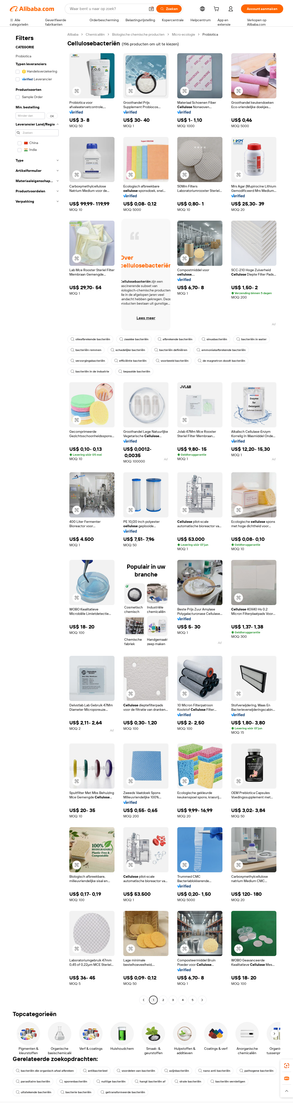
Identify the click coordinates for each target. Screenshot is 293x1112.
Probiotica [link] (210, 34)
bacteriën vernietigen (227, 1081)
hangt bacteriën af (150, 1081)
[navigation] (37, 517)
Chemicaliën (95, 34)
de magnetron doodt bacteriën (221, 361)
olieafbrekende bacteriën (90, 339)
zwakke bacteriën (133, 339)
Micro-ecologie (183, 34)
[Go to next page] (202, 1000)
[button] (151, 9)
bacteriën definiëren (170, 350)
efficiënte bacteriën (130, 361)
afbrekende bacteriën (175, 339)
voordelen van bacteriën (136, 1071)
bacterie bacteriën (76, 1092)
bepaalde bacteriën (134, 371)
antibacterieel (95, 1071)
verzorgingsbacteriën (88, 361)
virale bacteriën (188, 1081)
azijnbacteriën (176, 1071)
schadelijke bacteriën (128, 350)
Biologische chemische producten (138, 34)
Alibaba (72, 34)
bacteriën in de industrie (90, 371)
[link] (286, 1065)
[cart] (217, 9)
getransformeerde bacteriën (123, 1092)
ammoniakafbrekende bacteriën (221, 350)
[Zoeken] (169, 9)
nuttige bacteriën (111, 1081)
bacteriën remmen (86, 350)
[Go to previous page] (143, 1000)
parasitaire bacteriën (33, 1081)
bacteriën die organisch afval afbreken (45, 1071)
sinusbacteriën (214, 339)
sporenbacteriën (73, 1081)
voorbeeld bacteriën (172, 361)
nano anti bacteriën (214, 1071)
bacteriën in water (251, 339)
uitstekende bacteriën (33, 1092)
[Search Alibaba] (107, 8)
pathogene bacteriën (256, 1071)
